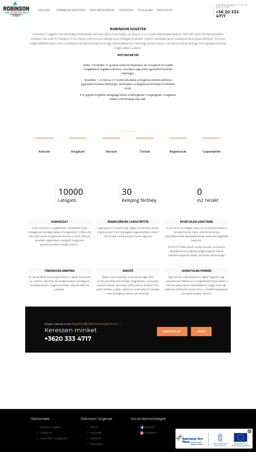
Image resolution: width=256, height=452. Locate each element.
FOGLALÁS (144, 10)
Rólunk (94, 427)
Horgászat (46, 432)
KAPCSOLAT (172, 331)
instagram (148, 433)
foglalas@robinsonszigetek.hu (95, 324)
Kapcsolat (164, 10)
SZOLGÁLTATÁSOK (101, 10)
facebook (147, 427)
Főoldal (44, 10)
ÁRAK (201, 331)
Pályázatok (96, 444)
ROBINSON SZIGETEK (70, 10)
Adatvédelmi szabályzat (54, 438)
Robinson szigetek (50, 427)
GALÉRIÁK (125, 10)
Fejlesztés (95, 438)
